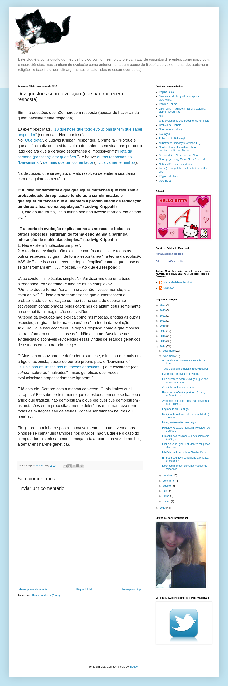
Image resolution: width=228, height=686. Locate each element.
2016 (163, 336)
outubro (168, 475)
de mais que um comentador (68, 162)
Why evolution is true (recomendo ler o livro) (184, 120)
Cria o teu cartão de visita (169, 261)
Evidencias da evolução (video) (180, 373)
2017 (163, 331)
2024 (163, 305)
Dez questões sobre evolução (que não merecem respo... (185, 381)
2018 (163, 325)
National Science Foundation (175, 164)
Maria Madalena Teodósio (169, 253)
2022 (163, 315)
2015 (163, 341)
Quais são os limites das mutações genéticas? (60, 367)
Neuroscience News (170, 129)
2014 (163, 346)
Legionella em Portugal (175, 409)
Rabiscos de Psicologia (172, 138)
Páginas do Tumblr (170, 176)
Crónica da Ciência (170, 125)
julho (166, 490)
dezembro (169, 350)
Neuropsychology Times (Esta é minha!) (182, 159)
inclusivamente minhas (115, 162)
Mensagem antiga (131, 589)
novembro (169, 356)
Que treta (33, 140)
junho (166, 496)
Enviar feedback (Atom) (46, 595)
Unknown (168, 288)
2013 (163, 507)
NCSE (162, 116)
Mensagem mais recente (33, 589)
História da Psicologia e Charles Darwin (185, 452)
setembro (169, 480)
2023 (163, 310)
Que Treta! (165, 180)
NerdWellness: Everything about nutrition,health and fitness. (177, 149)
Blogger (134, 666)
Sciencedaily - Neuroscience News (179, 155)
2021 (163, 320)
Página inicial (84, 589)
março (167, 501)
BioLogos (164, 134)
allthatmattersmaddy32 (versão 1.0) (179, 143)
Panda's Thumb (168, 104)
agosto (167, 485)
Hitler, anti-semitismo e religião (180, 422)
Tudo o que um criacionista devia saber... (186, 368)
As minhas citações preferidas (179, 387)
